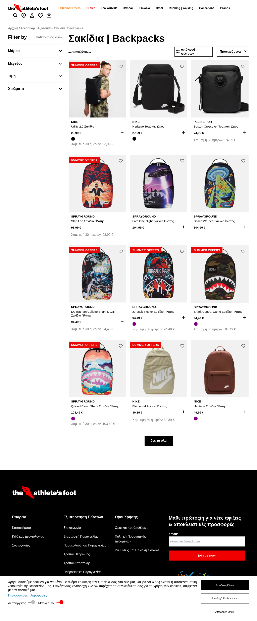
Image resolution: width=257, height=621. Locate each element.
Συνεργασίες (21, 545)
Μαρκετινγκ (46, 603)
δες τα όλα (158, 440)
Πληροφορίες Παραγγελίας (82, 572)
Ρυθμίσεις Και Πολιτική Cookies (137, 550)
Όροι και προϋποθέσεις (131, 527)
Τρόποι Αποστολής (76, 563)
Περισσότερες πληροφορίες (27, 595)
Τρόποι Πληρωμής (76, 554)
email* (173, 534)
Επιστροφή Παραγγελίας (80, 536)
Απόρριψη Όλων (225, 611)
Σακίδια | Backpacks (68, 28)
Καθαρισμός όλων (49, 37)
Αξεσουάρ (28, 28)
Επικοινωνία (72, 527)
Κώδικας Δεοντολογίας (28, 536)
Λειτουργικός (17, 603)
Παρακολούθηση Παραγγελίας (84, 545)
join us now (207, 555)
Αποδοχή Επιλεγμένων (225, 598)
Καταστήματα (21, 527)
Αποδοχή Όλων (225, 585)
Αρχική (13, 28)
